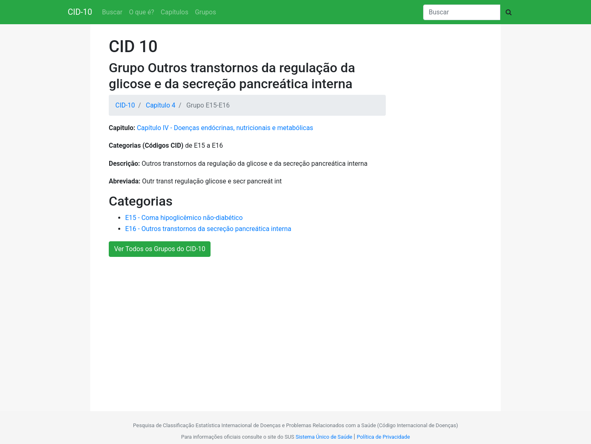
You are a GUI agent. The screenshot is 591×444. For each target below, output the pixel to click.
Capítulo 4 (160, 105)
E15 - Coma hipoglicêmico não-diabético (184, 218)
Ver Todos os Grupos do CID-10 (159, 249)
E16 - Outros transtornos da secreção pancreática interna (208, 229)
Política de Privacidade (383, 437)
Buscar (112, 12)
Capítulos (174, 12)
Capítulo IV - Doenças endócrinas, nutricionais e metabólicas (225, 128)
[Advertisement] (292, 329)
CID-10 (80, 12)
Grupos (205, 12)
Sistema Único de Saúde (324, 437)
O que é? (141, 12)
